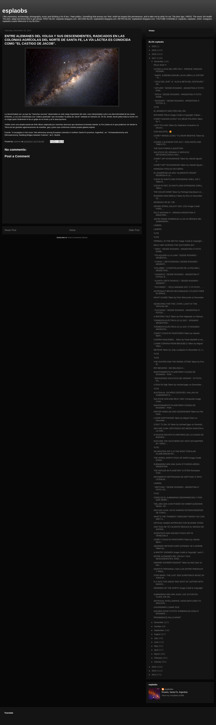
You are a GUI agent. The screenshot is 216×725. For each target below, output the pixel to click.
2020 (154, 46)
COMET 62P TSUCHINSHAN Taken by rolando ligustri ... (179, 165)
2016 (154, 667)
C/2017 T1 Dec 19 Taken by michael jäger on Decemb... (179, 424)
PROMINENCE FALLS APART (167, 617)
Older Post (134, 230)
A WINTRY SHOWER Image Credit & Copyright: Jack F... (179, 552)
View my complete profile (173, 695)
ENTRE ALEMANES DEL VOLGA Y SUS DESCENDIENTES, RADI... (172, 557)
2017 (154, 58)
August (157, 634)
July (156, 638)
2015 (154, 671)
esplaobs (14, 11)
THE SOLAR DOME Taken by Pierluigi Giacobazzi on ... (179, 192)
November (159, 622)
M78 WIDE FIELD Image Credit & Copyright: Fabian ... (178, 115)
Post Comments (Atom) (77, 237)
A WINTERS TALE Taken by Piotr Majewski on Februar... (179, 316)
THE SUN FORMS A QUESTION (168, 148)
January (158, 662)
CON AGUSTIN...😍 (163, 131)
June (156, 642)
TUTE (156, 107)
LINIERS (157, 225)
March (157, 654)
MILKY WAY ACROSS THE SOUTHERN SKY (174, 245)
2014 (154, 674)
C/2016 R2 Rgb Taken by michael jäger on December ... (179, 385)
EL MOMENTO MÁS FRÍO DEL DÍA (170, 111)
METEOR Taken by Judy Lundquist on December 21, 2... (179, 350)
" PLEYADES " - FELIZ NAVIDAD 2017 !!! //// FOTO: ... (178, 287)
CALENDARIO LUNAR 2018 (166, 607)
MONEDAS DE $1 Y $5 (164, 202)
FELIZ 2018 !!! (160, 65)
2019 (154, 50)
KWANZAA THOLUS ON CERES (168, 169)
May (156, 646)
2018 (154, 54)
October (158, 626)
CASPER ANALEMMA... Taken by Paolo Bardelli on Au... (179, 339)
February (158, 658)
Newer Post (10, 230)
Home (73, 230)
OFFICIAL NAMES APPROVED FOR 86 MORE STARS (178, 523)
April (156, 650)
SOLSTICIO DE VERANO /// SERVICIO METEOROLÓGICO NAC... (171, 153)
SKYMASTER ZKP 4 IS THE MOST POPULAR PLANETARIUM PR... (175, 452)
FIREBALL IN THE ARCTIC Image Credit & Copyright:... (179, 241)
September (159, 630)
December (159, 61)
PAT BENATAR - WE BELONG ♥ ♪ (169, 368)
